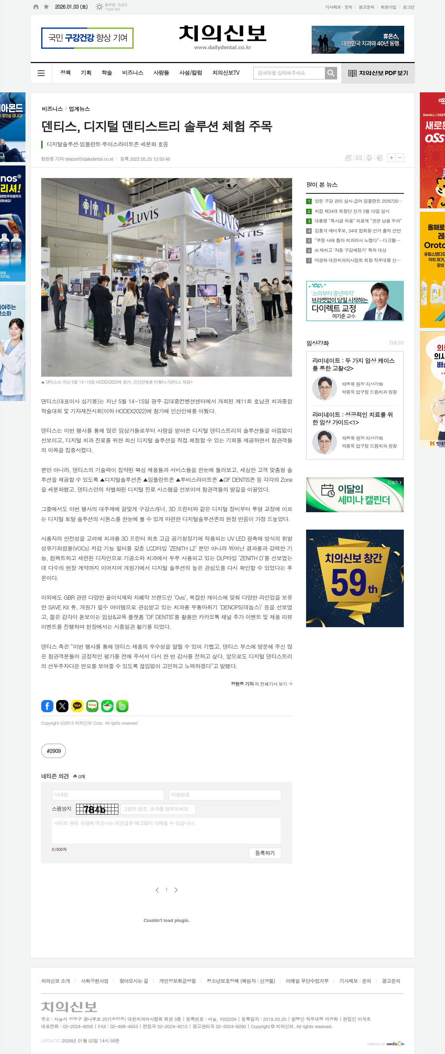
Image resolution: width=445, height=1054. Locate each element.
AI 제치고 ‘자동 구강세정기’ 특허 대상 (350, 250)
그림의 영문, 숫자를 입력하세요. (156, 808)
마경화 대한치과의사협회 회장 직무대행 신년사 (359, 260)
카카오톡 (77, 706)
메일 (358, 157)
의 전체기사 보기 (259, 683)
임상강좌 (317, 343)
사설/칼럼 (190, 73)
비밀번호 (180, 794)
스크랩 (379, 157)
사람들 (161, 73)
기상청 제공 (112, 9)
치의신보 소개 (55, 980)
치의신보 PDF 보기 (378, 73)
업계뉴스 (79, 109)
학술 (107, 73)
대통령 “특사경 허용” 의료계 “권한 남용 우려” (358, 221)
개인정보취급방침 (177, 980)
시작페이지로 (36, 7)
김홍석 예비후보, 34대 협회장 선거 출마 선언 (357, 231)
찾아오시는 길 (133, 980)
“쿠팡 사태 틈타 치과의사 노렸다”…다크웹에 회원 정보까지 (359, 240)
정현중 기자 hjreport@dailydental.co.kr (77, 158)
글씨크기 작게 (399, 157)
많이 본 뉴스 (321, 184)
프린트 (369, 157)
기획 (86, 73)
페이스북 (47, 706)
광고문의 (366, 7)
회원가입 (388, 7)
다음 (176, 890)
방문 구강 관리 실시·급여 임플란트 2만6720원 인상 (359, 201)
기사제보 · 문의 (339, 7)
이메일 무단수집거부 (307, 980)
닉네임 (61, 794)
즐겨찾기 (46, 7)
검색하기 (331, 73)
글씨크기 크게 (391, 157)
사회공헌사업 (95, 980)
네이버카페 (107, 706)
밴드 (122, 706)
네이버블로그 (92, 706)
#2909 (54, 750)
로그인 (409, 7)
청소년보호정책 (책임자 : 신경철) (241, 980)
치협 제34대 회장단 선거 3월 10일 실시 (351, 211)
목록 (348, 157)
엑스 (62, 706)
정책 (65, 73)
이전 (157, 890)
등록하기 (265, 852)
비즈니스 (132, 73)
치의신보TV (225, 73)
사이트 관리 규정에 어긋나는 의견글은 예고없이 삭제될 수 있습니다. (124, 823)
